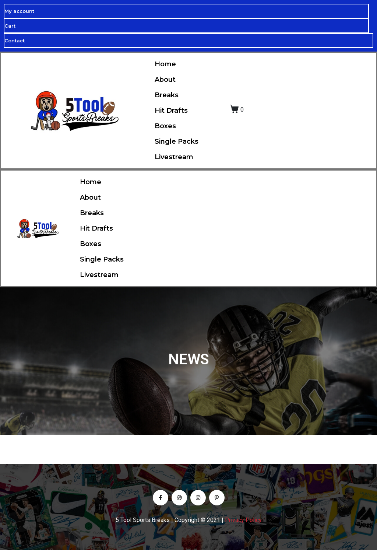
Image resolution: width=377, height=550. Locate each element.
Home (165, 64)
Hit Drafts (171, 110)
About (165, 80)
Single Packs (176, 141)
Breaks (167, 95)
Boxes (165, 126)
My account (19, 11)
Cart (9, 26)
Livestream (174, 157)
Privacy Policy (243, 519)
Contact (14, 40)
